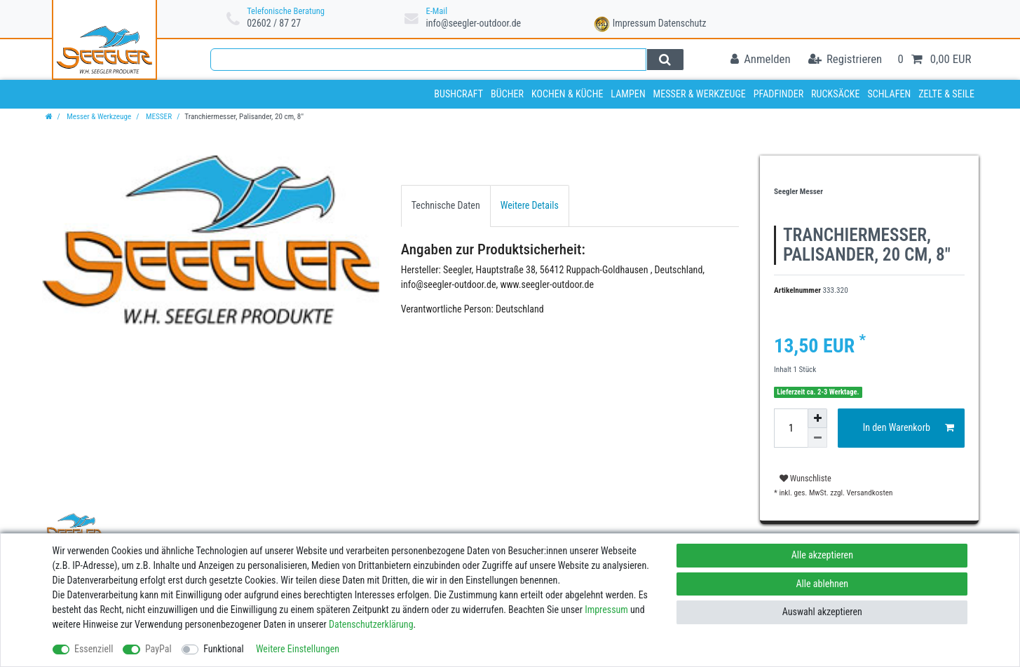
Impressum (634, 23)
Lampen (628, 93)
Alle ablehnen (822, 583)
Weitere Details (530, 205)
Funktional (223, 648)
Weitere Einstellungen (297, 648)
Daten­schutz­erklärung (371, 624)
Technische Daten (446, 205)
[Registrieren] (845, 60)
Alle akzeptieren (822, 555)
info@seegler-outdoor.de (473, 23)
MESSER (158, 116)
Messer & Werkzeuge (699, 93)
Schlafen (889, 93)
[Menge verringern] (817, 438)
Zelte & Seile (946, 93)
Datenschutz (682, 23)
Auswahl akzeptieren (822, 611)
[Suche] (665, 59)
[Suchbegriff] (428, 59)
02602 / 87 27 (274, 23)
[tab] (446, 205)
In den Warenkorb (908, 428)
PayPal (158, 648)
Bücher (507, 93)
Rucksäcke (835, 93)
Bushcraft (458, 93)
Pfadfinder (779, 93)
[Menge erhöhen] (817, 418)
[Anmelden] (760, 60)
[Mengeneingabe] (791, 428)
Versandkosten (868, 492)
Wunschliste (805, 478)
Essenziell (93, 648)
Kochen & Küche (567, 93)
